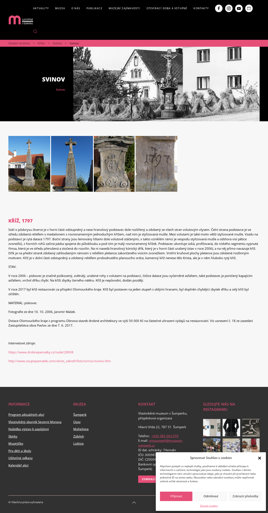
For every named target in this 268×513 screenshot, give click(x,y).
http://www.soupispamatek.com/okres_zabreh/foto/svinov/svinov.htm (59, 361)
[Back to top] (134, 502)
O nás (75, 8)
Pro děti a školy (19, 451)
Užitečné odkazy (20, 458)
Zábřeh (78, 436)
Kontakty (201, 8)
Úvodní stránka (19, 43)
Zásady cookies (209, 506)
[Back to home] (20, 20)
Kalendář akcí (18, 465)
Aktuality (41, 8)
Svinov (57, 43)
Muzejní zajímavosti (124, 8)
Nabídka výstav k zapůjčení (28, 429)
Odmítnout (211, 496)
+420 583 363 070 (164, 436)
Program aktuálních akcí (26, 414)
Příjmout (176, 496)
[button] (260, 458)
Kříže (41, 43)
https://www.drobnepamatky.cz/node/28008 (40, 352)
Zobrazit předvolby (245, 496)
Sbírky (12, 436)
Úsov (77, 422)
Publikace (94, 8)
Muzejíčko (15, 443)
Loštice (78, 443)
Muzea (60, 8)
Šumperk (79, 414)
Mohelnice (81, 429)
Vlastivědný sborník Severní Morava (35, 422)
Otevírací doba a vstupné (167, 8)
